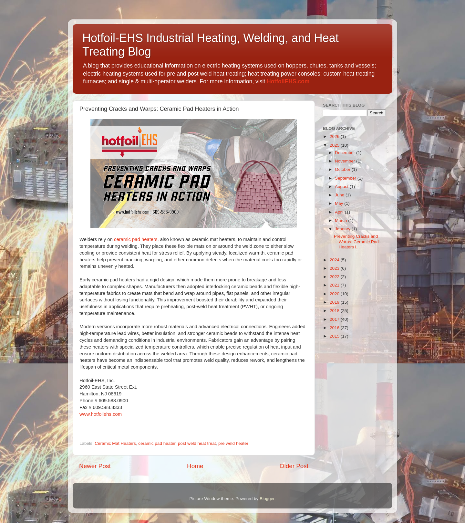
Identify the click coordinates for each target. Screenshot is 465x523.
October (343, 169)
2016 (335, 327)
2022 (335, 276)
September (346, 178)
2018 (335, 310)
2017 (335, 319)
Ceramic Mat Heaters (115, 443)
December (345, 152)
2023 (335, 268)
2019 (335, 302)
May (339, 203)
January (343, 228)
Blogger (267, 498)
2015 (335, 336)
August (342, 186)
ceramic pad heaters (136, 239)
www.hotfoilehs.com (100, 414)
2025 (335, 145)
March (341, 220)
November (345, 161)
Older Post (294, 466)
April (340, 212)
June (340, 195)
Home (195, 466)
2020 (335, 293)
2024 (335, 259)
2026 (335, 136)
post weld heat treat (197, 443)
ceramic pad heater (156, 443)
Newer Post (95, 466)
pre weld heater (233, 443)
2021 (335, 285)
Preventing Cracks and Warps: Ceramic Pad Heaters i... (356, 241)
